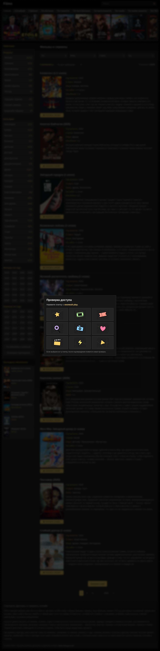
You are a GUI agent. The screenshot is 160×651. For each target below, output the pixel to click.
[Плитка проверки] (57, 314)
